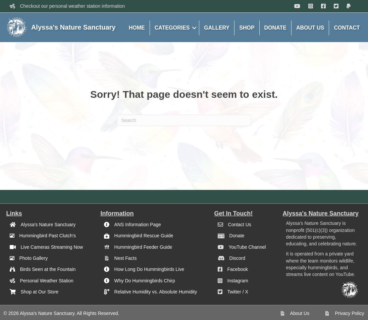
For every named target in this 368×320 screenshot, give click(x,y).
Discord (237, 258)
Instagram (237, 280)
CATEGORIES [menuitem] (172, 28)
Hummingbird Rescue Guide (143, 235)
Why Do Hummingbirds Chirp (144, 280)
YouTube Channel (247, 247)
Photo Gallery (33, 258)
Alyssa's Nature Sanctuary (48, 224)
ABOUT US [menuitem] (310, 28)
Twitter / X (237, 291)
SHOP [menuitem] (246, 28)
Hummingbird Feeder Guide (143, 247)
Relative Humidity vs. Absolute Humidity (155, 291)
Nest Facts (125, 258)
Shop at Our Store (40, 291)
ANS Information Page (137, 224)
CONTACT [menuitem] (347, 28)
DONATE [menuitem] (275, 28)
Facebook (237, 269)
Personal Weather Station (46, 280)
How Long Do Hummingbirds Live (149, 269)
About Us (300, 313)
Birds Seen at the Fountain (48, 269)
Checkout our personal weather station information (72, 6)
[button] (194, 28)
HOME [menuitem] (137, 28)
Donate (237, 235)
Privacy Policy (349, 313)
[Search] (184, 120)
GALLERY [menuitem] (216, 28)
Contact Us (239, 224)
